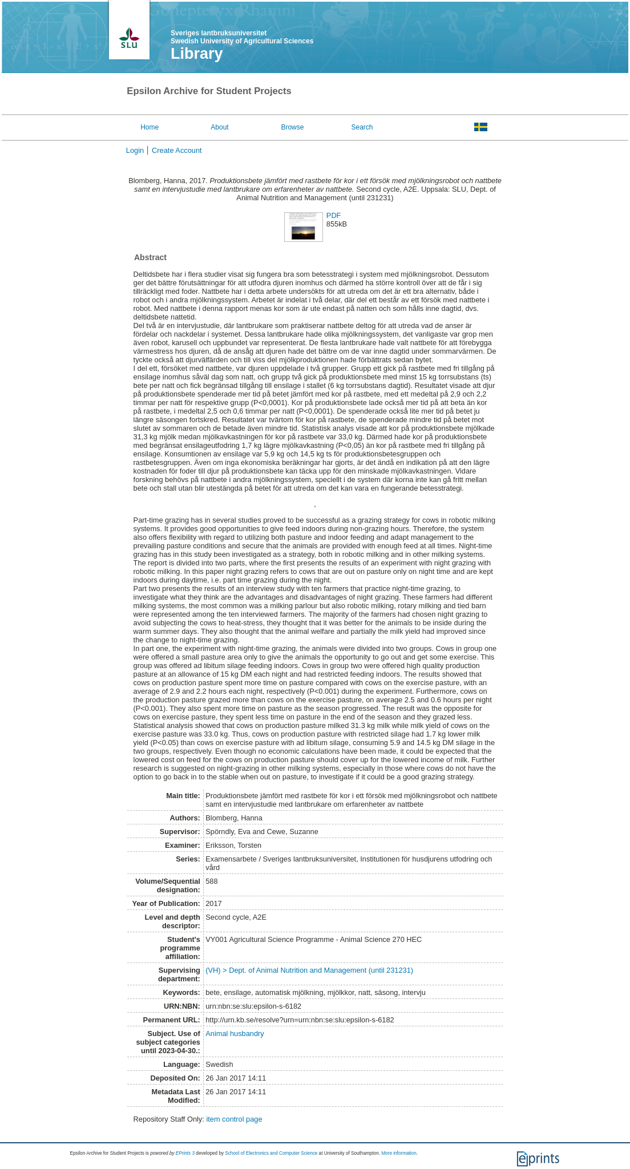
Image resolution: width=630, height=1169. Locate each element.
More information (398, 1153)
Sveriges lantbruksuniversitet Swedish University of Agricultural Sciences (242, 37)
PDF (333, 215)
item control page (234, 1119)
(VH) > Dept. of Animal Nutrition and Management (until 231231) (309, 970)
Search (362, 127)
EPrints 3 (185, 1153)
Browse (292, 127)
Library (197, 53)
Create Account (177, 150)
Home (149, 127)
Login (135, 150)
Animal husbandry (234, 1033)
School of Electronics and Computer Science (271, 1153)
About (219, 127)
